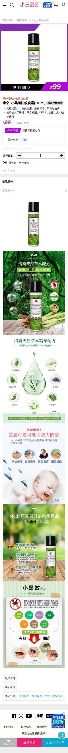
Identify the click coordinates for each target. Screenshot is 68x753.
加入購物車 (55, 742)
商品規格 (7, 190)
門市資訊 (9, 727)
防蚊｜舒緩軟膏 (54, 696)
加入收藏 (8, 743)
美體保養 (24, 696)
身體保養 (37, 696)
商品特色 (7, 181)
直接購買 (29, 742)
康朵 (25, 139)
